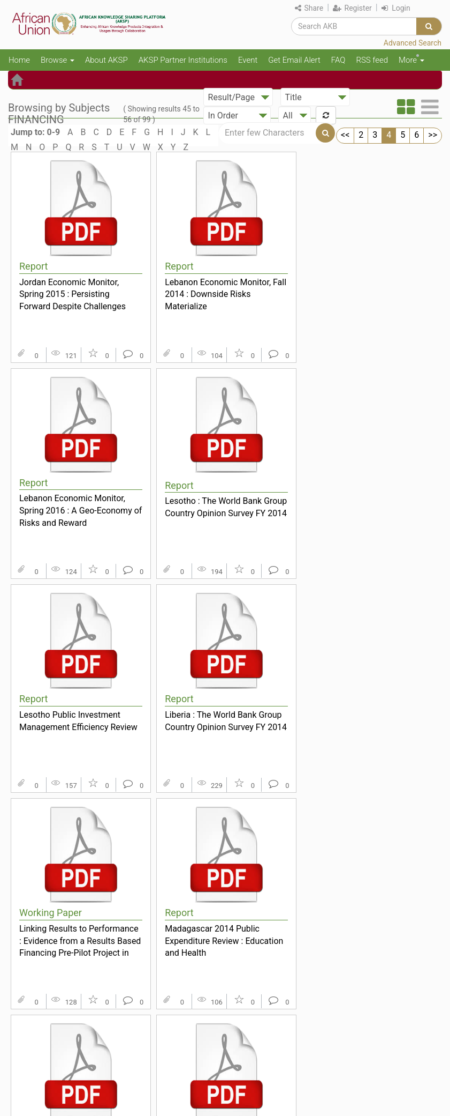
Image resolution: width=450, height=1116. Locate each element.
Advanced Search (412, 43)
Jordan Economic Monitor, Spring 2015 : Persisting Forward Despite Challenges (72, 294)
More (411, 60)
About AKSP (106, 60)
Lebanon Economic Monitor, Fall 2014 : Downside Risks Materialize (225, 294)
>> (432, 135)
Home (19, 60)
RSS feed (372, 60)
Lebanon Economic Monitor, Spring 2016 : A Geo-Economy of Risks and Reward (80, 510)
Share (309, 8)
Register (352, 8)
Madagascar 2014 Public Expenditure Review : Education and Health (224, 941)
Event (247, 60)
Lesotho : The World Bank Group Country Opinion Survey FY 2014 (226, 507)
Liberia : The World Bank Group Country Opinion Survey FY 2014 (226, 721)
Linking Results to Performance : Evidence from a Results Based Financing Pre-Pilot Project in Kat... (80, 941)
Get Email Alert (294, 60)
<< (345, 135)
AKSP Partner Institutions (183, 60)
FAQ (338, 60)
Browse (57, 60)
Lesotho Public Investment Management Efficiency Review (78, 721)
